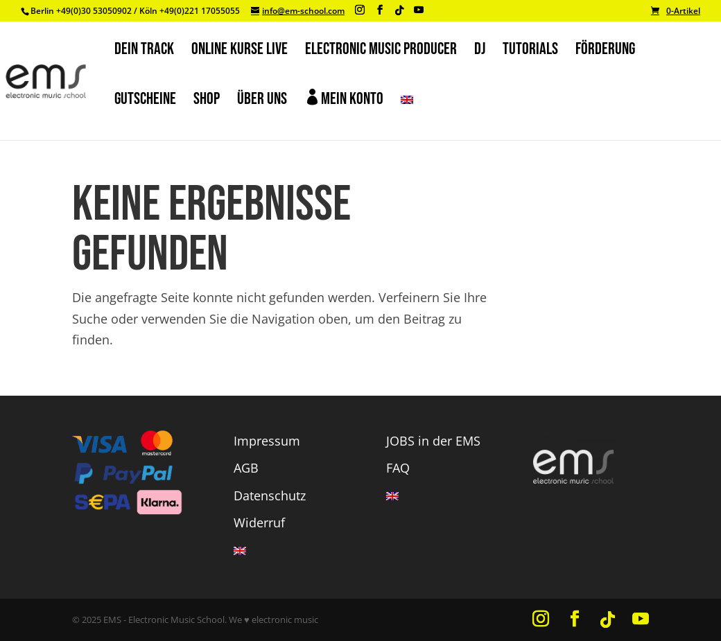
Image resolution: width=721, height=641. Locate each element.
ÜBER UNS (262, 101)
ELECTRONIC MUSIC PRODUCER (381, 51)
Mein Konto (343, 99)
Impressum (267, 440)
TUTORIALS (530, 51)
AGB (246, 467)
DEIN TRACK (144, 51)
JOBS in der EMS (433, 440)
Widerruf (259, 522)
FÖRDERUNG (605, 51)
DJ (479, 51)
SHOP (206, 101)
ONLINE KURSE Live (239, 51)
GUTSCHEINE (145, 101)
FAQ (398, 467)
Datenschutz (270, 495)
